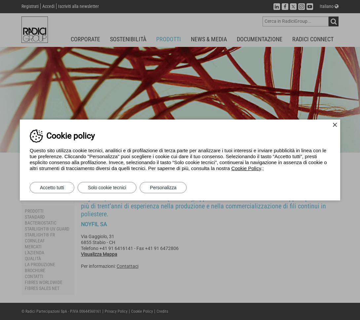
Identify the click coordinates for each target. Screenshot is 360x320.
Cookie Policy (246, 168)
